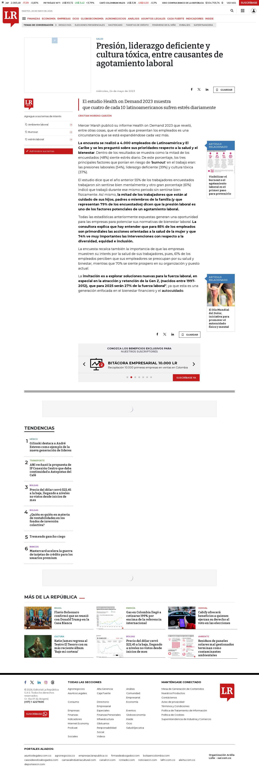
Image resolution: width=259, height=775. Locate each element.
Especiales (103, 710)
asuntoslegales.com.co (37, 755)
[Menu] (24, 18)
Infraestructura (105, 719)
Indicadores (75, 719)
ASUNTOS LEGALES (153, 18)
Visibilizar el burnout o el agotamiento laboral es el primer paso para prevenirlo (220, 185)
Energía (130, 608)
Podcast (73, 727)
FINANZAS (33, 18)
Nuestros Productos (173, 693)
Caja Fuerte (104, 693)
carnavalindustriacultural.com (79, 759)
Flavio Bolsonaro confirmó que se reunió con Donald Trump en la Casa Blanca (71, 618)
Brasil (58, 608)
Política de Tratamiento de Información (184, 710)
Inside (129, 719)
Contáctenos (169, 697)
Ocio (129, 723)
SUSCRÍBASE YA (186, 377)
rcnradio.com (127, 759)
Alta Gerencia (105, 688)
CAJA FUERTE (175, 18)
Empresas (73, 710)
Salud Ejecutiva (135, 727)
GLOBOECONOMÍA (92, 18)
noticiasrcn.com (147, 759)
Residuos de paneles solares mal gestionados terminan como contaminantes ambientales (216, 648)
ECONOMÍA (49, 18)
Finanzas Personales (109, 714)
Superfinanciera (203, 25)
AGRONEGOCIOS (115, 18)
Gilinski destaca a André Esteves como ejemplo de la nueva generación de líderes (50, 447)
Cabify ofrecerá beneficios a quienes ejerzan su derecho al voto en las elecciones (214, 618)
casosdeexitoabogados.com (41, 759)
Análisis (130, 688)
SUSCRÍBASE (249, 2)
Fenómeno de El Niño (164, 25)
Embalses (184, 25)
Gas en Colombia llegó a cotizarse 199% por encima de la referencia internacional (144, 618)
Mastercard (115, 25)
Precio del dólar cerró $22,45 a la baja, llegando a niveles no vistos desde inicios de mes (50, 495)
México (34, 439)
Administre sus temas (40, 151)
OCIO (75, 18)
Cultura (59, 636)
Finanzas (73, 714)
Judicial (202, 608)
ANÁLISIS (133, 18)
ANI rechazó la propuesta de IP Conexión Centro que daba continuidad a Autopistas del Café (50, 470)
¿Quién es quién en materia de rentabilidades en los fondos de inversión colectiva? (50, 520)
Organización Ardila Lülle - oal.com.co (222, 756)
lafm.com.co (168, 759)
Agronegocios (76, 688)
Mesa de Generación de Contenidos (183, 688)
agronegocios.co (65, 755)
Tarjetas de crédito (137, 25)
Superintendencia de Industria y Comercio (186, 719)
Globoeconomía (136, 714)
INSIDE (209, 18)
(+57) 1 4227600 (34, 701)
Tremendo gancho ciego (47, 536)
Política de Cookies (173, 714)
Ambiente (203, 636)
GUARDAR (224, 89)
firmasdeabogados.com (125, 755)
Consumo (73, 701)
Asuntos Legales (77, 693)
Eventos (131, 710)
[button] (83, 364)
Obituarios (103, 723)
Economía (132, 701)
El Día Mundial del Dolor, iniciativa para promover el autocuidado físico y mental (219, 318)
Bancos (34, 546)
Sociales (73, 736)
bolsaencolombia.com (156, 755)
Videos (101, 736)
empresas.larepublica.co (93, 755)
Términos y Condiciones (175, 706)
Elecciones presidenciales (90, 25)
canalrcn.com (107, 759)
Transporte (37, 460)
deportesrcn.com (34, 764)
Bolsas (34, 485)
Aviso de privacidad (173, 701)
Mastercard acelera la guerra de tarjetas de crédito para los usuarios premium (51, 554)
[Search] (232, 11)
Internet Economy (78, 723)
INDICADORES (194, 18)
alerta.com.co (187, 759)
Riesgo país (65, 25)
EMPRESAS (64, 18)
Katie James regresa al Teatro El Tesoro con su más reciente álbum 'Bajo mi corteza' (70, 646)
